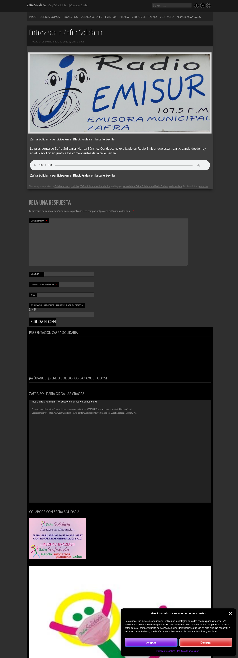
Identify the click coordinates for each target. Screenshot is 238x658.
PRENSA (124, 17)
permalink (203, 186)
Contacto (167, 17)
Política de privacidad (188, 651)
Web (33, 295)
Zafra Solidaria (36, 5)
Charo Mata (78, 41)
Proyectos (70, 17)
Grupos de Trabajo (144, 17)
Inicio (32, 17)
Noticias (75, 186)
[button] (230, 613)
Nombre (37, 274)
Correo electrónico (45, 284)
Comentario (40, 220)
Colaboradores (91, 17)
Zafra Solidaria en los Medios (95, 186)
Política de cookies (165, 651)
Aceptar (151, 642)
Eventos (111, 17)
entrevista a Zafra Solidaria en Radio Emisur (145, 186)
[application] (120, 451)
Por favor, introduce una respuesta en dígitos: (57, 305)
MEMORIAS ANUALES (189, 17)
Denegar (206, 642)
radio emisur (175, 186)
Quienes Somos (50, 17)
